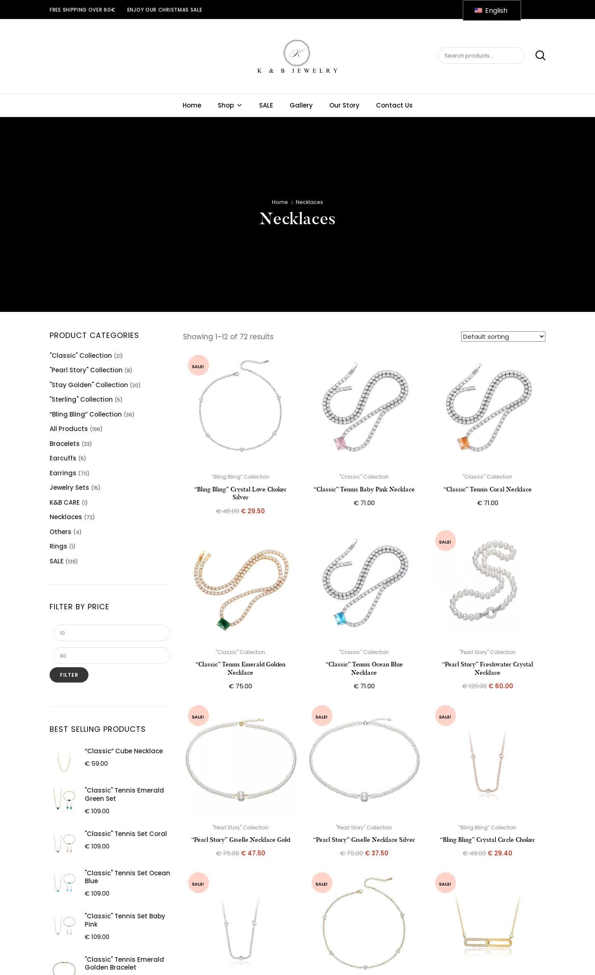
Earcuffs (63, 458)
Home (192, 105)
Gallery (301, 105)
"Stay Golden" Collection (89, 385)
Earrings (63, 473)
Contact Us (394, 105)
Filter (69, 674)
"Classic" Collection (81, 355)
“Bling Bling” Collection (86, 414)
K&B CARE (65, 502)
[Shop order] (503, 336)
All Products (69, 428)
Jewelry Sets (69, 487)
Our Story (344, 105)
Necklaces (66, 517)
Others (60, 531)
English (491, 10)
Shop (230, 105)
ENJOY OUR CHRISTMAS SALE (164, 9)
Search (536, 56)
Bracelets (65, 443)
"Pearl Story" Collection (86, 370)
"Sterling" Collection (81, 399)
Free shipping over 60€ (82, 9)
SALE (266, 105)
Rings (58, 546)
